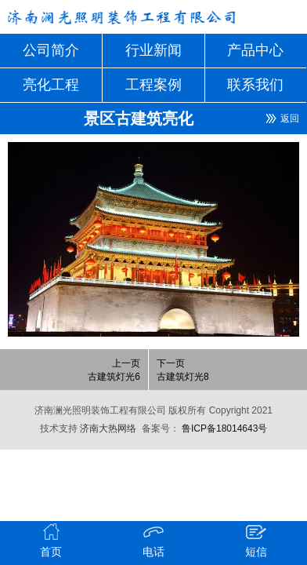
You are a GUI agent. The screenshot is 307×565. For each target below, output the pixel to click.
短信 (256, 539)
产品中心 (255, 50)
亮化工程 (51, 85)
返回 (289, 118)
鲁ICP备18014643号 (223, 428)
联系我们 (255, 85)
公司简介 (51, 50)
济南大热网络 (107, 428)
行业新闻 (153, 50)
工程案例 (153, 85)
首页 (51, 539)
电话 (154, 539)
